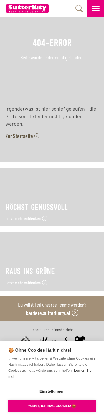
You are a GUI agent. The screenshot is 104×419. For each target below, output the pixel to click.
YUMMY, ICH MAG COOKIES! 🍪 (52, 406)
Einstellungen (52, 391)
